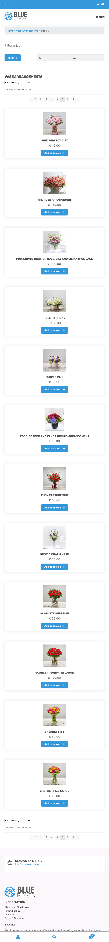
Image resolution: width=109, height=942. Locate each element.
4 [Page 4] (51, 99)
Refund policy (12, 910)
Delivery (9, 914)
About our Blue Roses (17, 907)
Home (10, 30)
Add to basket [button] (52, 153)
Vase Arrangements (27, 30)
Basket (84, 934)
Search (54, 937)
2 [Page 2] (41, 99)
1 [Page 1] (35, 99)
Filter (11, 57)
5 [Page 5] (57, 99)
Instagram (95, 930)
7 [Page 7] (67, 99)
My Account (18, 937)
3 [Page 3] (46, 99)
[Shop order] (17, 82)
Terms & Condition (15, 918)
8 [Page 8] (73, 99)
